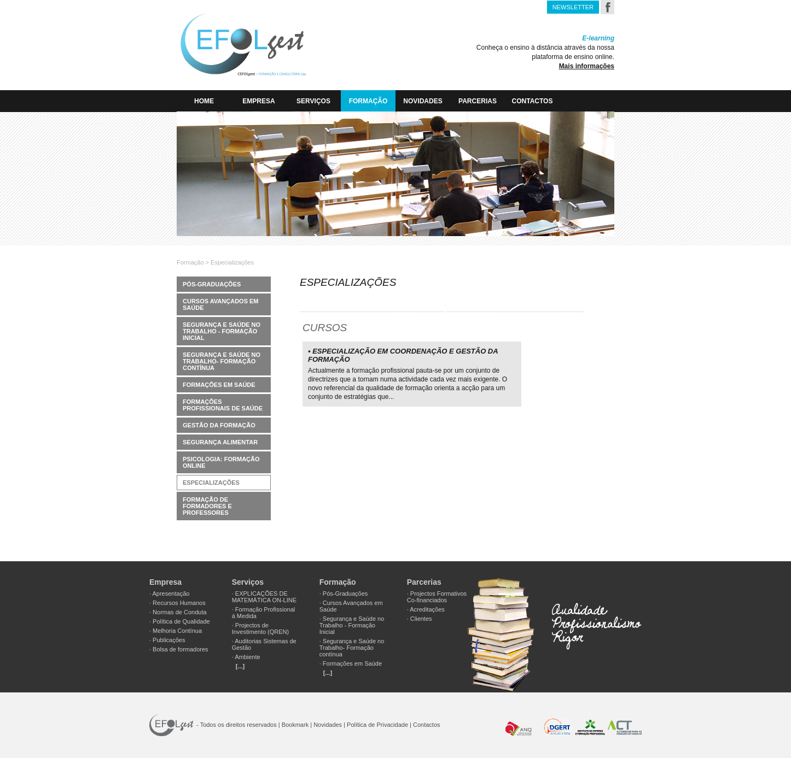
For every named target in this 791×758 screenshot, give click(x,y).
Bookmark (295, 724)
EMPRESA (258, 101)
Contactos (532, 101)
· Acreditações (426, 609)
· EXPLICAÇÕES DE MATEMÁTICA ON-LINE (264, 596)
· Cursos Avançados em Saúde (351, 606)
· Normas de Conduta (178, 612)
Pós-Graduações (212, 284)
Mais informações (586, 66)
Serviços (313, 101)
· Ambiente (246, 657)
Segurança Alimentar (220, 442)
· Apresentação (169, 593)
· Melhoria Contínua (175, 630)
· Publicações (167, 640)
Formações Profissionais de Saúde (223, 405)
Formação (368, 101)
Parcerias (477, 101)
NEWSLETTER (573, 7)
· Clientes (419, 618)
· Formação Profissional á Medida (263, 612)
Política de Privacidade (377, 724)
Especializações (211, 482)
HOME (204, 101)
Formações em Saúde (219, 384)
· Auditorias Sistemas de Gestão (264, 644)
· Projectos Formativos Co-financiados (437, 596)
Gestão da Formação (219, 425)
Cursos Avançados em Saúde (221, 304)
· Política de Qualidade (179, 621)
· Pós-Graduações (343, 593)
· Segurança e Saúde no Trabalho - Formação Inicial (352, 625)
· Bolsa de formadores (178, 649)
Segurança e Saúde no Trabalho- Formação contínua (221, 361)
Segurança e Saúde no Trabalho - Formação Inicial (221, 331)
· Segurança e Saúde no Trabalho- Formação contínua (352, 647)
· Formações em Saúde (350, 663)
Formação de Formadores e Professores (207, 506)
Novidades (422, 101)
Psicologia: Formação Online (221, 462)
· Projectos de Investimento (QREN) (260, 628)
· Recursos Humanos (177, 603)
